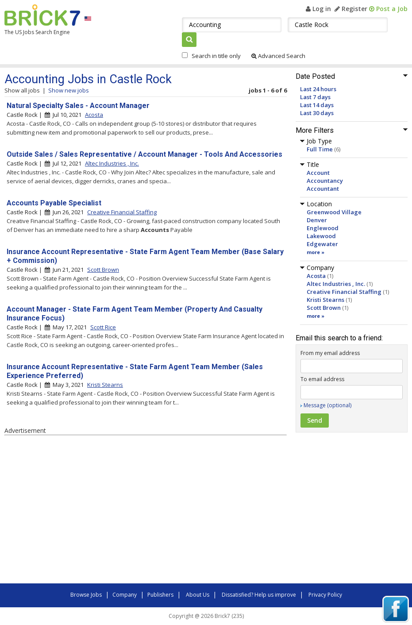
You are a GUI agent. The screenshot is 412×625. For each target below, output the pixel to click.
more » (315, 252)
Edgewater (322, 244)
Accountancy (325, 181)
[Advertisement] (128, 511)
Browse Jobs (86, 594)
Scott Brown (324, 308)
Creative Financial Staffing (344, 292)
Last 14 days (317, 105)
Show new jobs (68, 90)
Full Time (320, 149)
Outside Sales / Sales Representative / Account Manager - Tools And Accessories (144, 154)
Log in (318, 8)
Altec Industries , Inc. (336, 284)
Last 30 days (317, 113)
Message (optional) (327, 405)
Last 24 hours (318, 89)
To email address (322, 379)
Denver (317, 220)
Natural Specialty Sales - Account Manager (78, 105)
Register (351, 8)
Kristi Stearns (325, 300)
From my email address (330, 353)
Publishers (160, 594)
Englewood (323, 228)
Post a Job (388, 8)
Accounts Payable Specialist (54, 203)
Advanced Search (278, 56)
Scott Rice (103, 327)
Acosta (316, 276)
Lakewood (321, 236)
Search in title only (216, 56)
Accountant (323, 189)
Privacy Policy (325, 594)
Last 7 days (315, 97)
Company (124, 594)
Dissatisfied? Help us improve (259, 594)
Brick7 (42, 15)
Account (318, 173)
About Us (197, 594)
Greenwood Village (334, 212)
